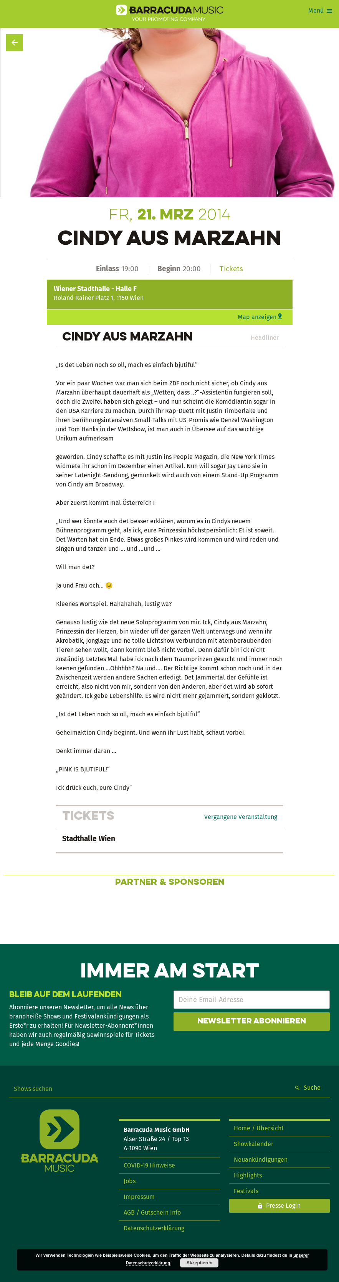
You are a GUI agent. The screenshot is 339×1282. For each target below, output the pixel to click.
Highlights (248, 1175)
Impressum (139, 1196)
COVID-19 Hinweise (149, 1165)
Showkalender (253, 1144)
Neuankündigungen (261, 1159)
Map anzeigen (257, 317)
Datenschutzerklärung (154, 1228)
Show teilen (317, 55)
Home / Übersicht (259, 1128)
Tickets (231, 268)
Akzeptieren (199, 1263)
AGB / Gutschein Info (152, 1212)
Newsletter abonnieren (251, 1021)
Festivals (246, 1191)
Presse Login (283, 1205)
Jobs (130, 1181)
